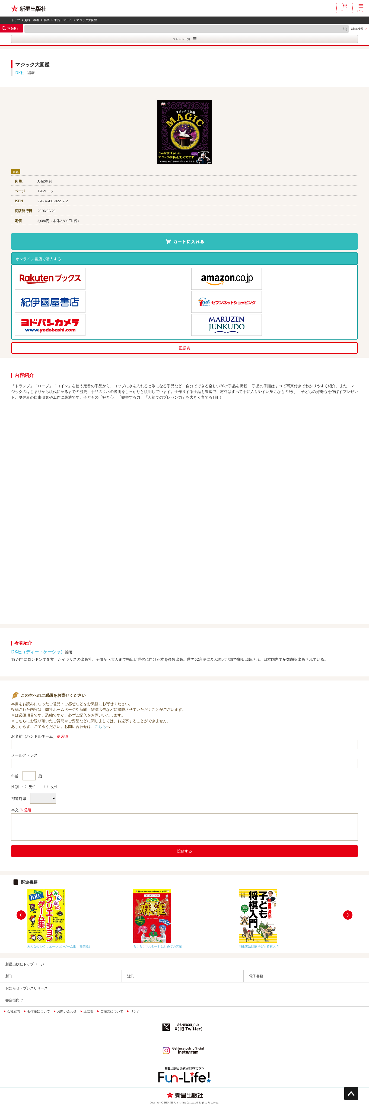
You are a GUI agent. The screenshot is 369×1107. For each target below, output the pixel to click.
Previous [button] (21, 915)
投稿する (184, 851)
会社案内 (13, 1011)
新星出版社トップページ (24, 964)
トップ (15, 20)
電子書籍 (256, 975)
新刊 (8, 975)
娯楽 (47, 20)
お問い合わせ (67, 1011)
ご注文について (111, 1011)
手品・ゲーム (63, 20)
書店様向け (14, 1000)
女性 (51, 786)
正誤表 (184, 347)
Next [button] (347, 915)
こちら (100, 726)
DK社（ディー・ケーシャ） (38, 652)
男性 (29, 786)
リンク (135, 1011)
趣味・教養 (31, 20)
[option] (79, 917)
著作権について (38, 1011)
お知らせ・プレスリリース (26, 988)
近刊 (130, 975)
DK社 (19, 72)
